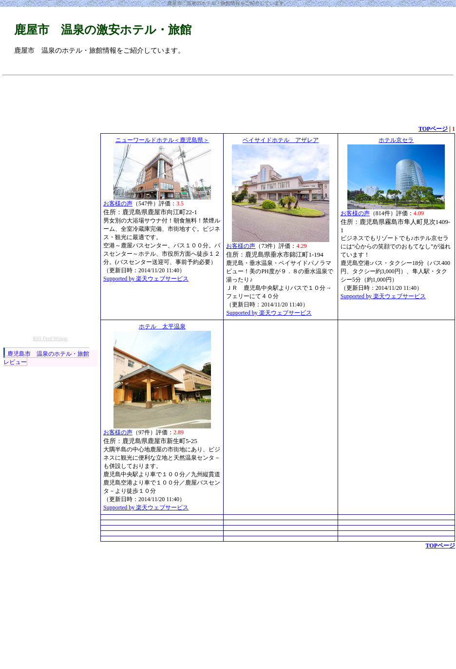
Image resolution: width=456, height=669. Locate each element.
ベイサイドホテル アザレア (281, 140)
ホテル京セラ (396, 140)
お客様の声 (118, 203)
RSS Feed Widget (50, 338)
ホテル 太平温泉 (162, 326)
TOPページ (433, 128)
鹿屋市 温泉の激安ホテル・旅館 (102, 29)
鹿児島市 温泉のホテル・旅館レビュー (46, 357)
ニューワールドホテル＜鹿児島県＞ (162, 140)
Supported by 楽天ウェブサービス (146, 278)
